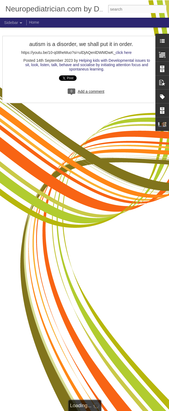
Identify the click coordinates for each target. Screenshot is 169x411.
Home (34, 22)
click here (123, 52)
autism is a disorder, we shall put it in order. (81, 44)
